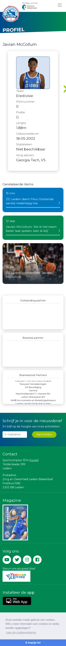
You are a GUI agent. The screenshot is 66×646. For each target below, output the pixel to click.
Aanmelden (44, 434)
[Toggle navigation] (59, 5)
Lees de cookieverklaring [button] (21, 632)
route (34, 460)
